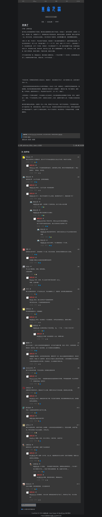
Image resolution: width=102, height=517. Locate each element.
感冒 (34, 139)
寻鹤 (27, 249)
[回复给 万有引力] (32, 387)
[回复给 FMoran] (32, 157)
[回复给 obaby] (30, 266)
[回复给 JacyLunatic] (34, 367)
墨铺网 (28, 342)
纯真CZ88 (53, 515)
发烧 (29, 139)
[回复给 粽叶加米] (32, 407)
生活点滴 (49, 21)
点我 (55, 16)
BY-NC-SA (34, 134)
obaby (27, 266)
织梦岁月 (28, 308)
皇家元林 (51, 9)
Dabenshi (29, 483)
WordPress (61, 513)
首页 (43, 21)
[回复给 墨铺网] (31, 342)
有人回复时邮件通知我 (28, 509)
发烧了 (25, 25)
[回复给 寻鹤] (29, 249)
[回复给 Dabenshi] (33, 483)
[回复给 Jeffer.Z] (32, 424)
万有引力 (28, 387)
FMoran (28, 157)
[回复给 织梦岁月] (32, 308)
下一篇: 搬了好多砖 (78, 145)
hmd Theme (52, 513)
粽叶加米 (28, 407)
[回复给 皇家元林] (36, 165)
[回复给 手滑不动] (32, 444)
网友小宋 (28, 176)
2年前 (27, 162)
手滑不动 (28, 444)
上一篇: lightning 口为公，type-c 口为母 (30, 145)
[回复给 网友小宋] (32, 176)
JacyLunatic (29, 367)
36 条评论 (25, 152)
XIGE (32, 299)
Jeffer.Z (28, 424)
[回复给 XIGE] (30, 289)
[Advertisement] (51, 69)
